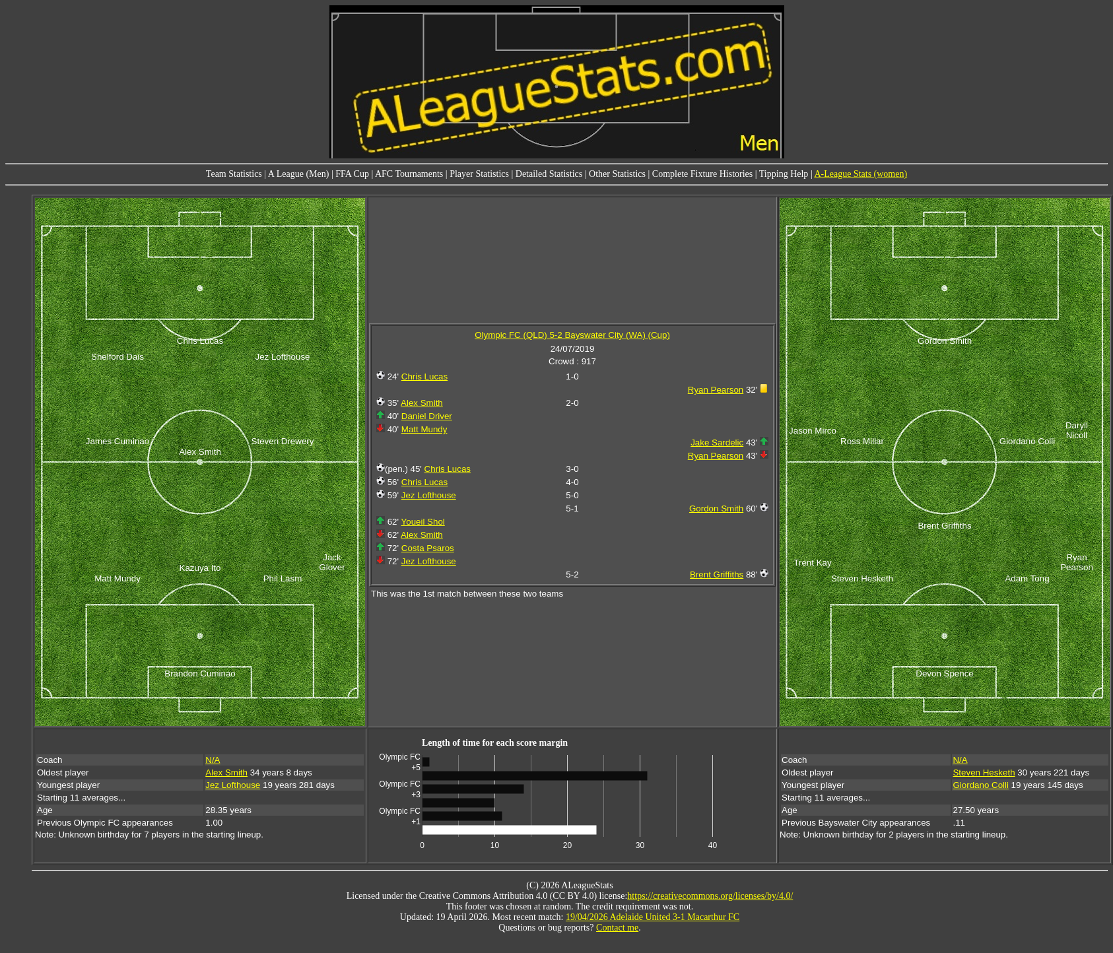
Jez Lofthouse (428, 495)
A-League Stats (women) (860, 174)
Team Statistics (234, 174)
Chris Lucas (424, 376)
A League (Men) (298, 174)
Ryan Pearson (715, 390)
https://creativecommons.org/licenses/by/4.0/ (710, 896)
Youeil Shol (423, 522)
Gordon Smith (716, 508)
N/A (212, 760)
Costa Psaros (427, 548)
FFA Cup (352, 174)
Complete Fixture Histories (702, 174)
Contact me (617, 928)
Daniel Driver (426, 416)
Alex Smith (422, 403)
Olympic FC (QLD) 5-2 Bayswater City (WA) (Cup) (572, 335)
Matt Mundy (424, 429)
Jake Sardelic (717, 442)
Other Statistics (617, 174)
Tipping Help (784, 174)
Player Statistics (479, 174)
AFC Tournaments (409, 174)
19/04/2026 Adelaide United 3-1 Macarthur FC (652, 917)
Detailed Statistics (549, 174)
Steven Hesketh (984, 772)
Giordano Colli (980, 785)
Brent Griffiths (716, 574)
